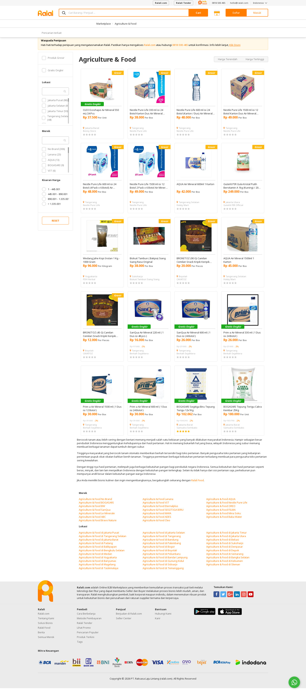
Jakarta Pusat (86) (55, 106)
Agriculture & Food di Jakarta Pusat (99, 538)
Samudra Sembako (187, 433)
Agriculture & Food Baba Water (224, 522)
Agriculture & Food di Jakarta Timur (226, 538)
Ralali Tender (183, 2)
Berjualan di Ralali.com (129, 619)
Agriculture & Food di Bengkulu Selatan (102, 556)
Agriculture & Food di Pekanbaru (162, 559)
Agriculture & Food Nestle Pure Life (226, 508)
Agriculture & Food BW (92, 512)
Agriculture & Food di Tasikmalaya (98, 574)
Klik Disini (234, 51)
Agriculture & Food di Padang (96, 549)
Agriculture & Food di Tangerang (162, 542)
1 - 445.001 (51, 195)
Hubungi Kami (163, 619)
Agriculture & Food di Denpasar (224, 552)
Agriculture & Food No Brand (95, 505)
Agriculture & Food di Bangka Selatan (227, 563)
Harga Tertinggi (255, 65)
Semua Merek (46, 643)
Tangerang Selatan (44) (56, 123)
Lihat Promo (84, 633)
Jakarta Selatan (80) (56, 111)
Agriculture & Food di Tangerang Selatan (102, 542)
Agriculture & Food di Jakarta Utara (226, 542)
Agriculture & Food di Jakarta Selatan (164, 538)
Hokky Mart (183, 210)
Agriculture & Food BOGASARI (96, 508)
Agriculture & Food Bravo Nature (98, 526)
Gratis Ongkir (52, 76)
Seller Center (123, 624)
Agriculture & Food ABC (92, 522)
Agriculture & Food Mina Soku (223, 519)
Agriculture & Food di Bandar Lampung (165, 563)
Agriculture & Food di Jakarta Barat (98, 545)
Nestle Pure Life (138, 136)
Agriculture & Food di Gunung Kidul (163, 566)
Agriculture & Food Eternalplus (160, 512)
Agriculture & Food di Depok (222, 556)
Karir (157, 624)
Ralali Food (197, 486)
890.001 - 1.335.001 (55, 205)
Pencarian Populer (88, 638)
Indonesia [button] (260, 2)
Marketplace (103, 23)
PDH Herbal (89, 285)
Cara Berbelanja (86, 619)
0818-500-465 (218, 2)
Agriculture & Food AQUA (220, 505)
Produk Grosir (53, 64)
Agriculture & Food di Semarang (224, 559)
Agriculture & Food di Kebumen (224, 566)
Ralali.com (161, 2)
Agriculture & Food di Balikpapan (98, 552)
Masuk (257, 12)
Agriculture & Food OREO (220, 512)
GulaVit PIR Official (233, 210)
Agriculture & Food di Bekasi (222, 545)
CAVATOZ (181, 285)
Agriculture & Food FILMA (221, 515)
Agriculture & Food (125, 23)
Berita (41, 638)
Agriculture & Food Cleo (156, 526)
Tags (80, 647)
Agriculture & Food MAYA (157, 519)
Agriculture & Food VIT (156, 508)
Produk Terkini (85, 643)
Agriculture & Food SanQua (94, 515)
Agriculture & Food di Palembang (162, 549)
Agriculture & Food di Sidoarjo (160, 570)
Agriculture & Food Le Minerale (97, 519)
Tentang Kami (46, 624)
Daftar (236, 12)
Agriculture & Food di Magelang (97, 570)
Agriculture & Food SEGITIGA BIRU (163, 515)
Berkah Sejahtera (139, 359)
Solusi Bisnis (45, 629)
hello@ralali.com (239, 2)
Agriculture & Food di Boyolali (160, 556)
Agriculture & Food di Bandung (160, 545)
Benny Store (89, 136)
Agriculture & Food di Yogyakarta (98, 563)
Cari (198, 12)
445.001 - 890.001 (55, 200)
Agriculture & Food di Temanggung (163, 574)
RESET (55, 226)
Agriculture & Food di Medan (95, 559)
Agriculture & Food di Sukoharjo (224, 549)
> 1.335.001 (51, 210)
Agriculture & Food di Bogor (159, 552)
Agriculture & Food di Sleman (223, 570)
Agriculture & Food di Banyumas (97, 566)
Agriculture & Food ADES (157, 522)
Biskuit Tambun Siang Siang (144, 285)
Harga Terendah (228, 65)
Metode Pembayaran (89, 624)
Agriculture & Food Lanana (158, 505)
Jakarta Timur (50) (55, 117)
